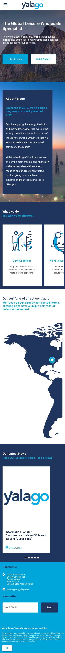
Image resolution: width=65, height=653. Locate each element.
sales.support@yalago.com (18, 589)
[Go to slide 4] (35, 558)
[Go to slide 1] (26, 558)
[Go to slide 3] (32, 558)
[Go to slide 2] (29, 558)
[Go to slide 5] (38, 558)
